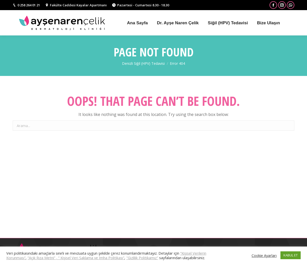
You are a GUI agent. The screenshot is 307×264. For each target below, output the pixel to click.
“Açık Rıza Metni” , (43, 257)
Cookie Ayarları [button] (264, 255)
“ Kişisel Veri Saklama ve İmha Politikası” (91, 257)
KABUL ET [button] (290, 255)
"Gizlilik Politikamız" (142, 257)
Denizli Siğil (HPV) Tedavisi (143, 63)
